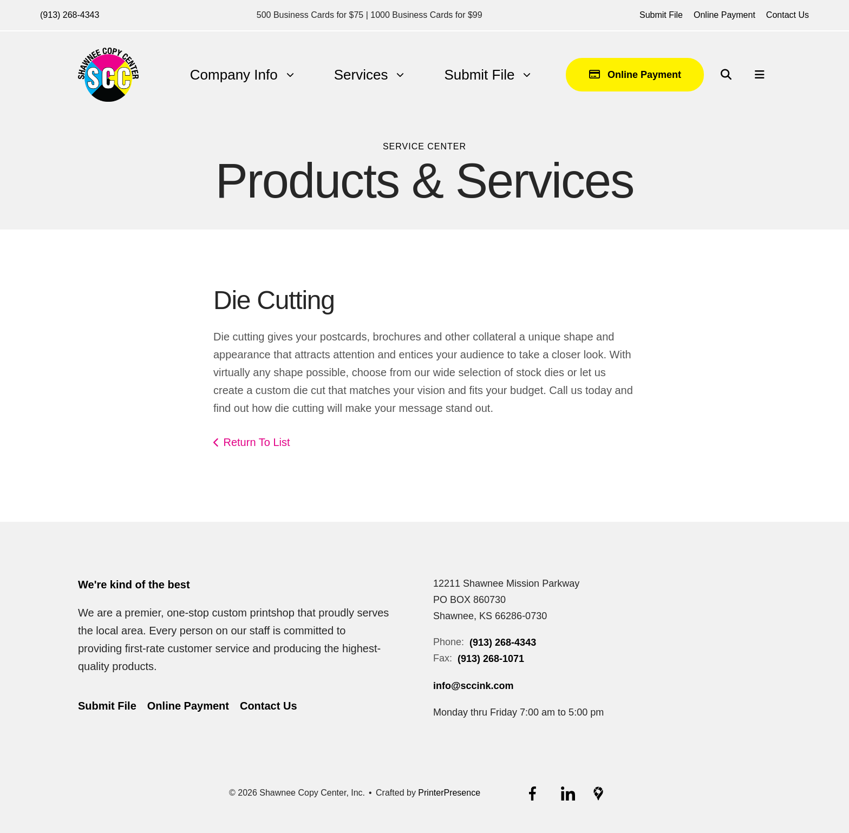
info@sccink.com (473, 685)
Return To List (257, 442)
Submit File (661, 14)
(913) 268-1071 (491, 658)
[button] (726, 74)
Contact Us (787, 14)
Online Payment (724, 14)
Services (361, 75)
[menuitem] (234, 75)
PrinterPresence (449, 792)
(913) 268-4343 (69, 14)
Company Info (234, 75)
